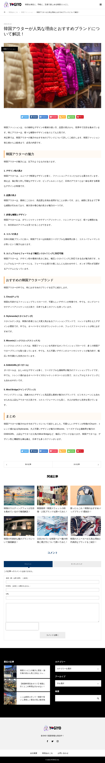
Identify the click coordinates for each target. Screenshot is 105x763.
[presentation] (22, 626)
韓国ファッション (9, 49)
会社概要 (33, 753)
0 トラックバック (76, 564)
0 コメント (28, 564)
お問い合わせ (63, 753)
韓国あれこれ (47, 753)
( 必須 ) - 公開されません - (18, 586)
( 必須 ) (17, 578)
